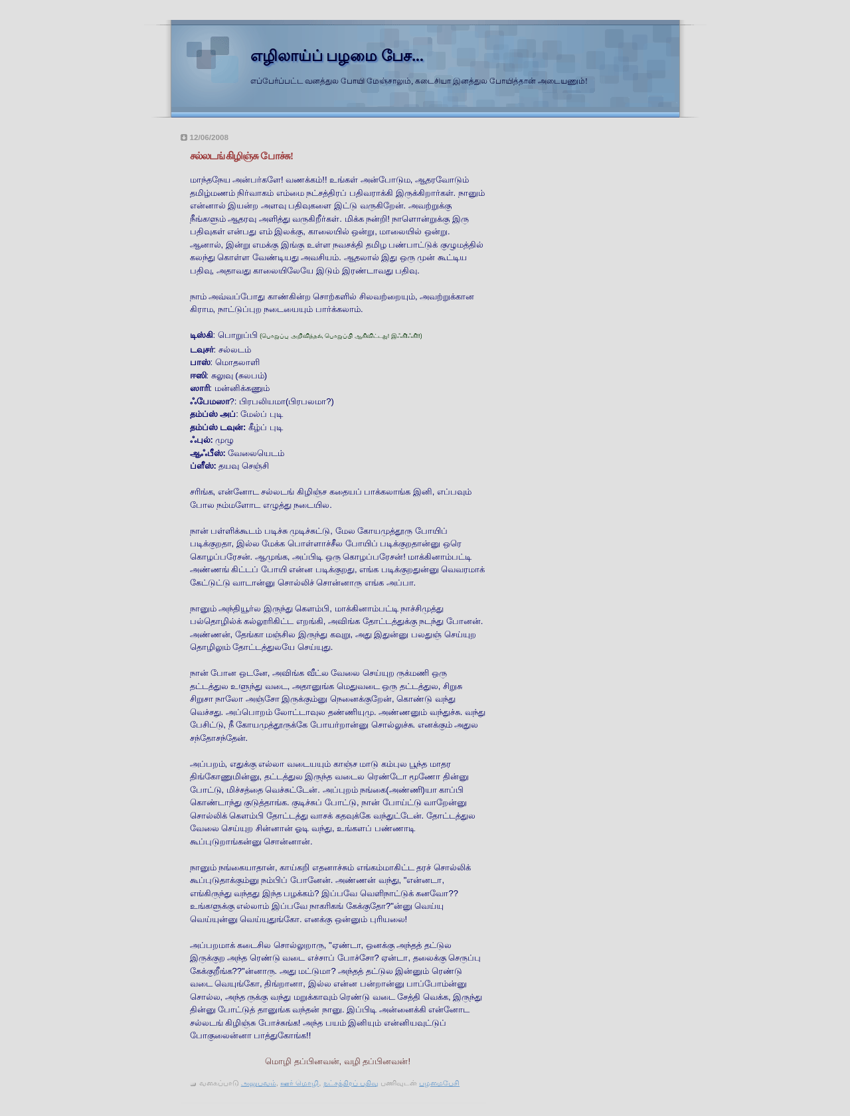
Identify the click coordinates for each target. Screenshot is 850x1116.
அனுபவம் (258, 1083)
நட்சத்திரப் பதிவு (351, 1083)
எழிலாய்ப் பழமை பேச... (337, 55)
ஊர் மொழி (299, 1083)
